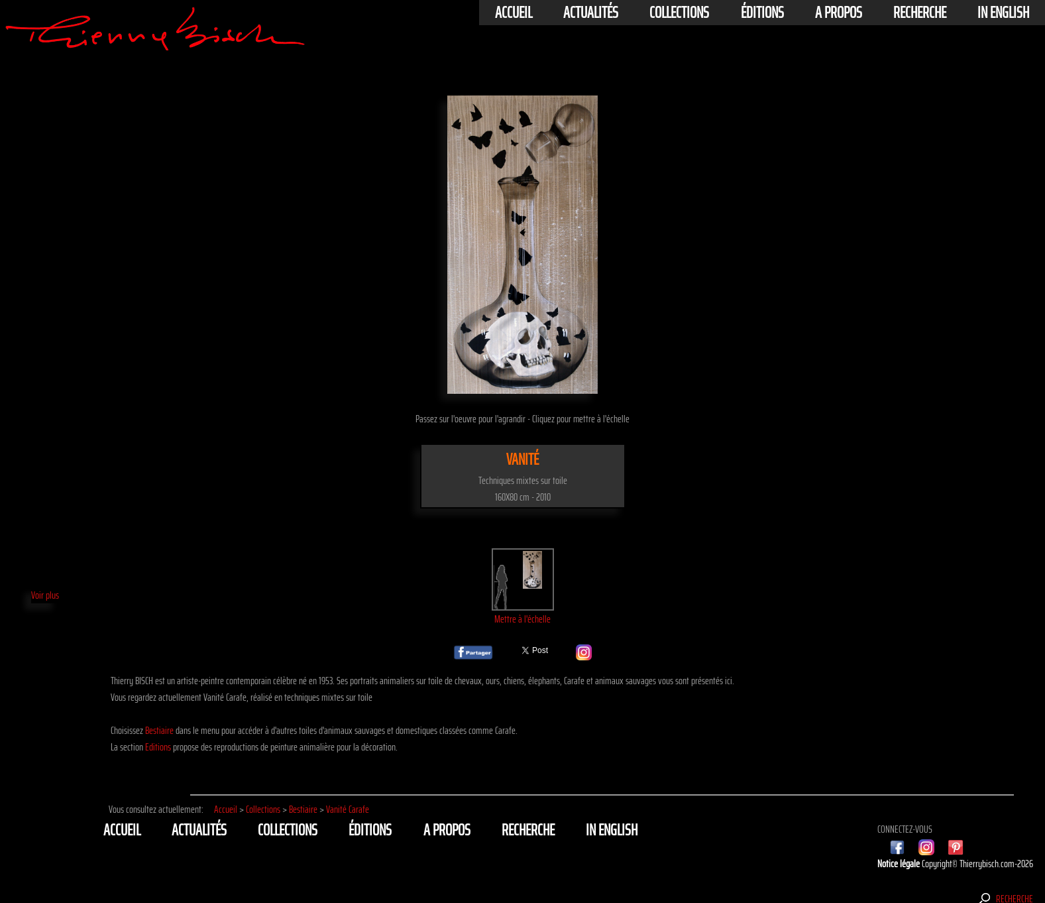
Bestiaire (159, 730)
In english (1003, 12)
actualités (590, 12)
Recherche (919, 12)
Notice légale (899, 863)
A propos (838, 12)
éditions (762, 12)
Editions (158, 747)
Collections (679, 12)
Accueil (513, 12)
